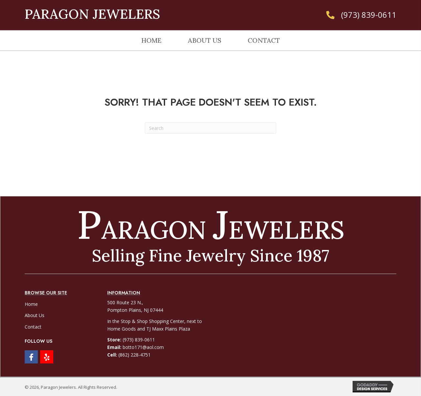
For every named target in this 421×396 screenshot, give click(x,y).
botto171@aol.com (143, 347)
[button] (31, 356)
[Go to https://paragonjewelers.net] (74, 12)
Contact (33, 327)
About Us (34, 315)
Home (31, 304)
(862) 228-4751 (134, 355)
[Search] (210, 128)
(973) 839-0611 (368, 14)
